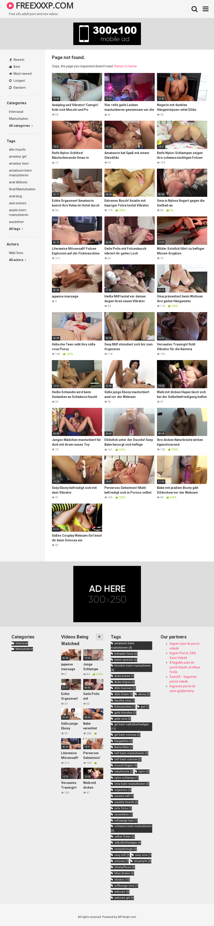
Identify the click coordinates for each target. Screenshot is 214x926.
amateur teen (19, 163)
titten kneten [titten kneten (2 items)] (124, 873)
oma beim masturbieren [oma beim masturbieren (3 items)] (131, 783)
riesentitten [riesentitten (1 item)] (123, 814)
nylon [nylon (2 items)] (144, 771)
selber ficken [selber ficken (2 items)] (124, 836)
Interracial (16, 111)
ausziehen (16, 222)
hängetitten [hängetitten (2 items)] (123, 741)
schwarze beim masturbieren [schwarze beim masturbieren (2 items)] (131, 828)
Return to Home (125, 66)
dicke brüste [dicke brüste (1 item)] (124, 676)
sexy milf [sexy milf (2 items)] (122, 855)
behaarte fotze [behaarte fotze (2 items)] (126, 653)
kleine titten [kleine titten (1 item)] (123, 747)
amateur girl (17, 156)
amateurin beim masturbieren (20, 173)
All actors (17, 260)
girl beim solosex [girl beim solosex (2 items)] (127, 734)
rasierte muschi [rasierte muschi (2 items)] (126, 802)
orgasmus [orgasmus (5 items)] (122, 790)
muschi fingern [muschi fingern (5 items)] (125, 765)
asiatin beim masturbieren (18, 212)
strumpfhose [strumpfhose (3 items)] (124, 867)
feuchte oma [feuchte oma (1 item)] (124, 700)
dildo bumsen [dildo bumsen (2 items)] (125, 688)
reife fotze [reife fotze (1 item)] (123, 808)
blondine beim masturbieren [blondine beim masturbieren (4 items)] (131, 668)
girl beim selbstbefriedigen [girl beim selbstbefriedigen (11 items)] (130, 726)
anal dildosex (18, 182)
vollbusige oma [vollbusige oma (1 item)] (126, 885)
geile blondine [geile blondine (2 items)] (125, 712)
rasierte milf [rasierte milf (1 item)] (124, 796)
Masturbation (18, 118)
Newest (16, 59)
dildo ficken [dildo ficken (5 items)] (123, 694)
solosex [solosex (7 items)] (121, 861)
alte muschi (17, 149)
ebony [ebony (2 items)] (144, 694)
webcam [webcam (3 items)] (121, 891)
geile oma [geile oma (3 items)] (122, 718)
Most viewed (20, 73)
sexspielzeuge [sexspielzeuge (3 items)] (125, 849)
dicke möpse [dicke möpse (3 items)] (124, 682)
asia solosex (17, 203)
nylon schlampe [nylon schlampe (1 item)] (126, 777)
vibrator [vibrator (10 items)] (122, 879)
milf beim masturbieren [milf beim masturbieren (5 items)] (131, 753)
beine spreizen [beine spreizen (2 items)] (125, 659)
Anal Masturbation (22, 189)
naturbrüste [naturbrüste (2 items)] (123, 771)
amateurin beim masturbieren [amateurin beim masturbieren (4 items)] (122, 645)
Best (14, 66)
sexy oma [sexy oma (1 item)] (143, 855)
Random (17, 87)
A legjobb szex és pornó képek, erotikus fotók (185, 667)
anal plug (15, 196)
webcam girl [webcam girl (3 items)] (124, 897)
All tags (16, 229)
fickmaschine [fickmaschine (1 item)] (125, 706)
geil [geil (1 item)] (145, 706)
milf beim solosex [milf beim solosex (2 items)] (128, 759)
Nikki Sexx (16, 253)
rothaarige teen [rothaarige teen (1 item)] (126, 820)
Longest (17, 80)
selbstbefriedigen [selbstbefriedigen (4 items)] (127, 842)
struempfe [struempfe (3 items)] (142, 861)
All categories (21, 125)
